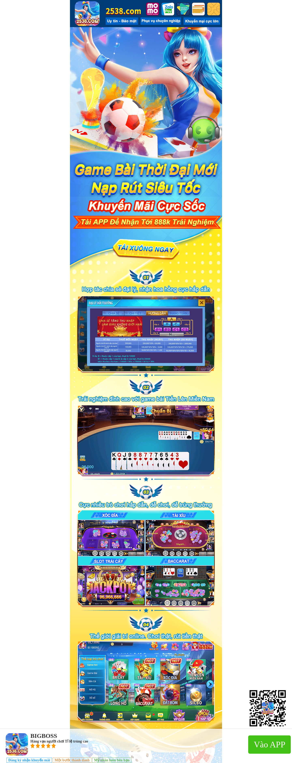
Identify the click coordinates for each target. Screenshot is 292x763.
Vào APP (269, 744)
